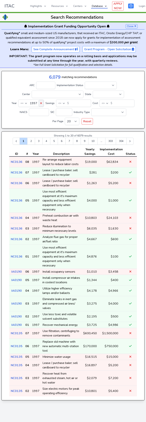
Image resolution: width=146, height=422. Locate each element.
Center (26, 94)
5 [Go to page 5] (54, 141)
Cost (95, 103)
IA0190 (16, 272)
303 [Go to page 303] (110, 141)
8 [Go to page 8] (77, 141)
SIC (52, 112)
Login (142, 6)
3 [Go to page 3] (38, 141)
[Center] (57, 94)
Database (99, 6)
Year (14, 103)
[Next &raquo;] (130, 141)
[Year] (31, 103)
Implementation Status (70, 85)
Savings (50, 103)
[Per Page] (72, 121)
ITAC (9, 6)
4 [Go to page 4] (46, 141)
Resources (59, 6)
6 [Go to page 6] (61, 141)
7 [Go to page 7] (69, 141)
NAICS (23, 112)
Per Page (58, 121)
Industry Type (82, 112)
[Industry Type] (108, 112)
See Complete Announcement (55, 49)
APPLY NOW (117, 6)
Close (131, 26)
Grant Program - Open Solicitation (109, 49)
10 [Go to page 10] (92, 141)
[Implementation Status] (101, 85)
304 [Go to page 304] (121, 141)
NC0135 (16, 333)
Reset (87, 121)
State (88, 94)
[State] (108, 94)
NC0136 (16, 162)
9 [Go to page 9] (84, 141)
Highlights (38, 6)
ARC (32, 85)
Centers (80, 6)
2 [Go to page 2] (31, 141)
